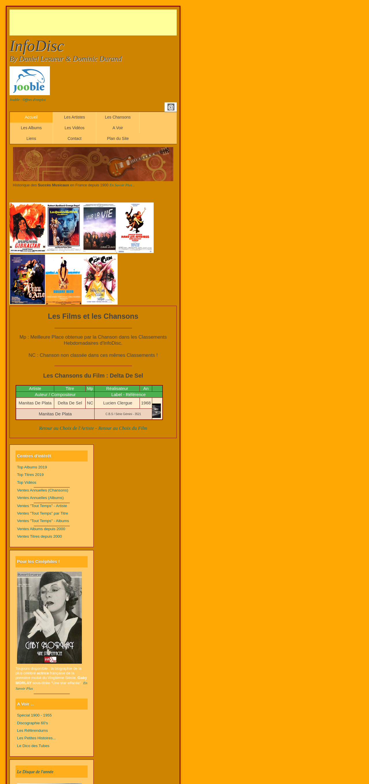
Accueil (31, 117)
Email (170, 107)
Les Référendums (32, 730)
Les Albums (31, 127)
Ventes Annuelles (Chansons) (42, 490)
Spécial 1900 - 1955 (34, 715)
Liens (31, 138)
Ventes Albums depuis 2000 (41, 529)
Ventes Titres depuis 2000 (39, 536)
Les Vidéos (74, 127)
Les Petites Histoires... (36, 738)
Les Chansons (118, 117)
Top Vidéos (26, 482)
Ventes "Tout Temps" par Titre (42, 513)
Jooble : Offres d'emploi (28, 99)
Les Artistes (74, 117)
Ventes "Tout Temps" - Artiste (42, 506)
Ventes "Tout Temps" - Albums (43, 521)
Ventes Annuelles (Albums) (40, 498)
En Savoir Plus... (122, 185)
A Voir (117, 127)
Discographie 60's (32, 723)
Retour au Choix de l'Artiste (66, 428)
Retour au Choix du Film (122, 428)
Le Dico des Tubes (33, 746)
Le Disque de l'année (35, 771)
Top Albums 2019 (32, 467)
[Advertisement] (114, 22)
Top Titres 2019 (30, 474)
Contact (74, 138)
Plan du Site (118, 138)
